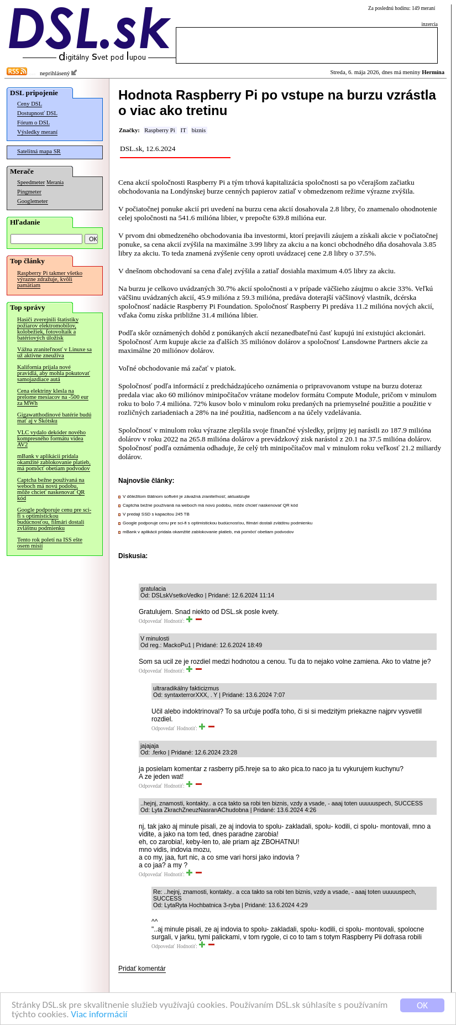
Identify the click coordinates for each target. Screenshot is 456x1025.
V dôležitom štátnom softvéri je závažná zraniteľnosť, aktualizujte (186, 496)
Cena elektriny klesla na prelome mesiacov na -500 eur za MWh (52, 397)
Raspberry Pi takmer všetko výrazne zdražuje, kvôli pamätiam (49, 279)
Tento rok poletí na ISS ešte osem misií (49, 543)
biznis (199, 130)
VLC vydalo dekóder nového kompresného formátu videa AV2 (51, 438)
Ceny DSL (29, 104)
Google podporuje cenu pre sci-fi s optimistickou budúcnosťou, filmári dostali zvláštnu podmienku (54, 519)
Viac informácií (99, 1015)
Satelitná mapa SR (39, 151)
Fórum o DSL (33, 122)
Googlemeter (32, 201)
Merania (55, 182)
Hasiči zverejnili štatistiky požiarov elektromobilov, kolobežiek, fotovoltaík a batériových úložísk (47, 328)
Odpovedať (150, 621)
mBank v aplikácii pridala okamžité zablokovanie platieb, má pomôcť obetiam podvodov (54, 462)
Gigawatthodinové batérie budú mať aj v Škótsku (54, 418)
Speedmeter (31, 182)
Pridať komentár (142, 968)
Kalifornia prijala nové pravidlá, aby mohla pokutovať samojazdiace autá (53, 373)
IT (183, 130)
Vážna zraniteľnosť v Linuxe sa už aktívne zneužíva (54, 352)
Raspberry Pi (159, 130)
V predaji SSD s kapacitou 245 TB (156, 514)
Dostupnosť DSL (37, 113)
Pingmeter (29, 192)
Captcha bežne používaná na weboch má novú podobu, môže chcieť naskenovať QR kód (51, 489)
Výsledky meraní (37, 132)
